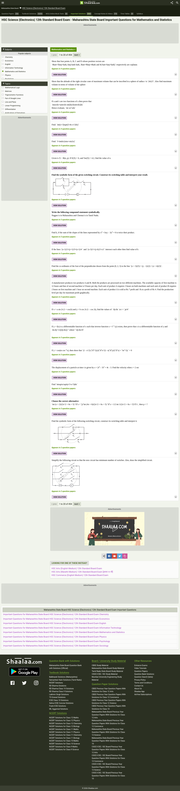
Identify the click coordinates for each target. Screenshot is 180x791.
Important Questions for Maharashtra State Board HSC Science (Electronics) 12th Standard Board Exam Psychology (56, 641)
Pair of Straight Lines (11, 98)
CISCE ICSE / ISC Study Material (105, 674)
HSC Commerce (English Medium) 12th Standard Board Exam (80, 575)
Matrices (7, 91)
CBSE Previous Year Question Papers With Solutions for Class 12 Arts (109, 690)
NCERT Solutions (56, 683)
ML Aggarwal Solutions (58, 709)
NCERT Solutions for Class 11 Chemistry (65, 735)
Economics (7, 61)
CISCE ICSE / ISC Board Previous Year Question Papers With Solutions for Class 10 (108, 776)
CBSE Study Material (100, 665)
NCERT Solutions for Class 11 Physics (64, 732)
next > (77, 55)
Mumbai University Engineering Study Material (107, 678)
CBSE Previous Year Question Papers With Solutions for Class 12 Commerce (109, 695)
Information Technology (12, 68)
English (6, 64)
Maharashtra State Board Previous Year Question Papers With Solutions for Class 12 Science (108, 732)
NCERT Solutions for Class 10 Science (64, 744)
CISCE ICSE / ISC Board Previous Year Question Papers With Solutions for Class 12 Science (108, 767)
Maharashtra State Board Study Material (108, 668)
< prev (54, 55)
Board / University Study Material (109, 661)
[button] (114, 528)
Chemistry (7, 57)
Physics (6, 75)
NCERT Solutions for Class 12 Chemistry (65, 723)
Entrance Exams (140, 665)
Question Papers (141, 671)
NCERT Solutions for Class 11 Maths (64, 729)
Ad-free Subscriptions (143, 694)
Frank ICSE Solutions (57, 706)
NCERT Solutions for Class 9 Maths (63, 747)
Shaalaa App (139, 691)
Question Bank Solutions (144, 674)
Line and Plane (9, 102)
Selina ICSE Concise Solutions (61, 703)
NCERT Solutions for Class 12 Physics (64, 720)
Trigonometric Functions (12, 95)
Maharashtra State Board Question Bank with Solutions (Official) (65, 666)
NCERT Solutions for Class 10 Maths (64, 741)
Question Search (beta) (143, 677)
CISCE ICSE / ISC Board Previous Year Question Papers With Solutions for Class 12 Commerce (108, 758)
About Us (138, 689)
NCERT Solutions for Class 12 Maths (64, 718)
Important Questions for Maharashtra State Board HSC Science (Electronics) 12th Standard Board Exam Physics (55, 637)
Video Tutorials (140, 668)
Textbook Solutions (59, 672)
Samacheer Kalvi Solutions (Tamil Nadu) (65, 680)
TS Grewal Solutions (57, 697)
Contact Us (138, 686)
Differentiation (9, 109)
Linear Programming (11, 105)
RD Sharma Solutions (57, 686)
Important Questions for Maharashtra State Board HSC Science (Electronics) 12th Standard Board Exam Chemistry (56, 614)
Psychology (8, 79)
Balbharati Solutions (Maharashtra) (63, 677)
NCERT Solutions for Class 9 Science (64, 749)
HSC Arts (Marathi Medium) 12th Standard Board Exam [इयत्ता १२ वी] (82, 572)
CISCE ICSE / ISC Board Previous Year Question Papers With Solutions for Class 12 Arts (108, 750)
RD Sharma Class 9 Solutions (61, 691)
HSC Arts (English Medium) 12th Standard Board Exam (77, 568)
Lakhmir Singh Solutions (59, 694)
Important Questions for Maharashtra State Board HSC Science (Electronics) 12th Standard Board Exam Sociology (55, 645)
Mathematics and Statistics (14, 71)
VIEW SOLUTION (59, 75)
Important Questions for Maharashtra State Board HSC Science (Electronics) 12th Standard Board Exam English (54, 623)
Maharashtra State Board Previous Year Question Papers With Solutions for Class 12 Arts (108, 715)
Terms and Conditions (143, 683)
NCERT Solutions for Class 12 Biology (64, 726)
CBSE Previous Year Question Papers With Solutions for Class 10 (109, 707)
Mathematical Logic (11, 87)
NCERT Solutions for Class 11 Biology (64, 738)
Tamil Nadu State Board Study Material (107, 671)
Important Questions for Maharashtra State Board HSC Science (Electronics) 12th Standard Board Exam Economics (56, 619)
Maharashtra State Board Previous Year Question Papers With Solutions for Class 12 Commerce (108, 723)
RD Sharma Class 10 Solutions (61, 689)
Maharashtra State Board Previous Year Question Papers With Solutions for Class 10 (108, 741)
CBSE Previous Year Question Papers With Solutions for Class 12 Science (109, 701)
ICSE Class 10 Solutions (58, 700)
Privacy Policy (140, 680)
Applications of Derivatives (13, 113)
